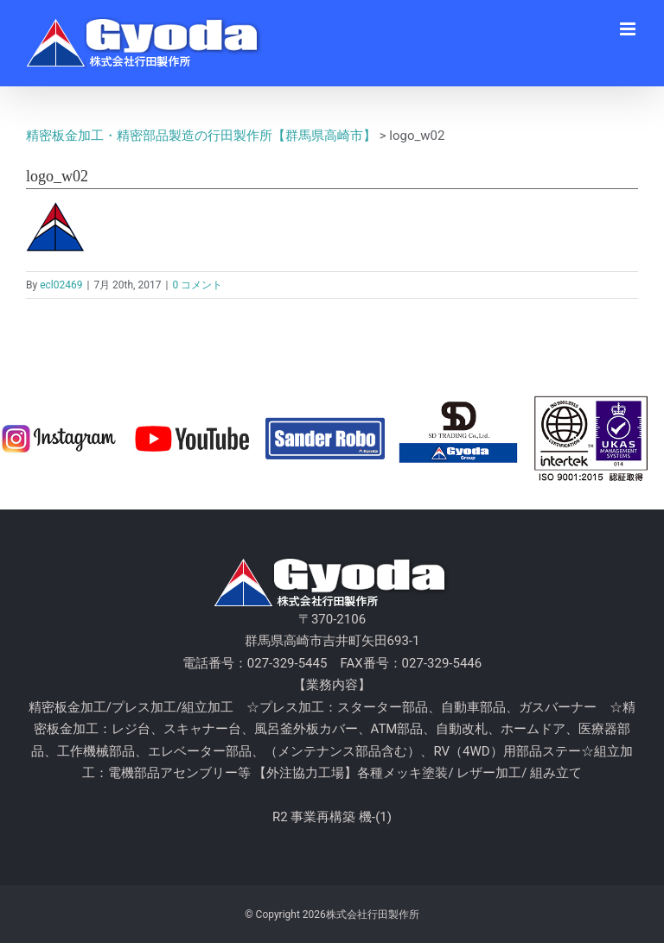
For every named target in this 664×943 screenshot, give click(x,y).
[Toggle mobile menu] (629, 29)
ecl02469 (61, 285)
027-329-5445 (287, 663)
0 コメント (197, 285)
